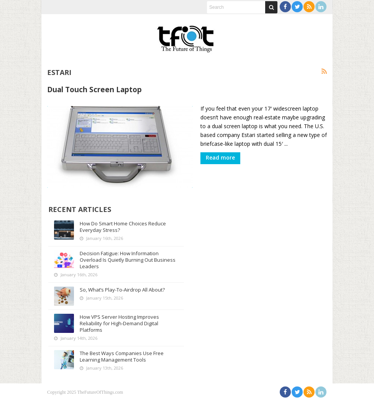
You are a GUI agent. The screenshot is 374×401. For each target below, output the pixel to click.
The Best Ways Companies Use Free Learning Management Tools (122, 356)
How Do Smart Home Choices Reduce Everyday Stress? (123, 226)
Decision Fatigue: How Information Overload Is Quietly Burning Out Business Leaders (128, 260)
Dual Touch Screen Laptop (94, 89)
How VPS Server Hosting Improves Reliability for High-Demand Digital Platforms (119, 323)
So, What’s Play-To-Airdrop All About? (122, 289)
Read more (220, 157)
